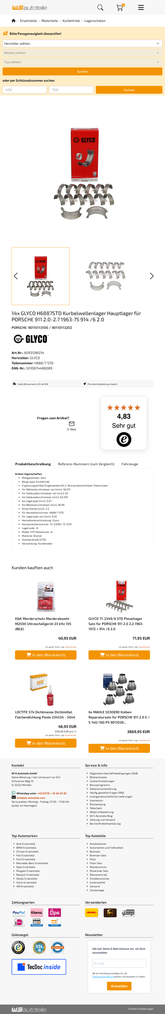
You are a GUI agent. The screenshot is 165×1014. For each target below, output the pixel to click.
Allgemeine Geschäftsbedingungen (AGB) (114, 773)
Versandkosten (70, 647)
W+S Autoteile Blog (101, 815)
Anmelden (119, 986)
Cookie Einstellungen (102, 780)
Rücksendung (97, 804)
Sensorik (95, 886)
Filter (93, 859)
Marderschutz (98, 866)
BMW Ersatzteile (26, 847)
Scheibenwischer (100, 878)
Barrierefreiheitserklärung (105, 823)
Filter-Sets (96, 863)
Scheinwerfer (97, 882)
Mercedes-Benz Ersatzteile (32, 863)
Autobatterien (98, 843)
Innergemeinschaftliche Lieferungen (111, 796)
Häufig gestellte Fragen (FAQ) (107, 792)
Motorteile (49, 20)
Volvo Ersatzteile (26, 882)
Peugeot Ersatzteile (28, 870)
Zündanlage (97, 890)
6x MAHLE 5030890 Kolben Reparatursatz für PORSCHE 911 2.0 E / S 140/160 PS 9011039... (119, 717)
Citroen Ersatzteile (27, 851)
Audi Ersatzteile (25, 843)
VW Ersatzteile (25, 886)
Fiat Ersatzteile (25, 855)
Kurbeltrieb (71, 20)
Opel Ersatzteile (25, 866)
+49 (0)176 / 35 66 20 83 (52, 793)
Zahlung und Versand (102, 819)
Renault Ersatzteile (27, 874)
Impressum (96, 800)
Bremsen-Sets (98, 855)
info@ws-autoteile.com (31, 797)
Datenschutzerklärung (103, 788)
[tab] (33, 463)
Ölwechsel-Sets (99, 870)
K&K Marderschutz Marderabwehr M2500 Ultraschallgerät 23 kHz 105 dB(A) (43, 623)
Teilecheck (96, 808)
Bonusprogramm (100, 784)
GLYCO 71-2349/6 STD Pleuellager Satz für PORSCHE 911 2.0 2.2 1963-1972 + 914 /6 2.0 (116, 623)
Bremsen (95, 851)
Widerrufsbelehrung (102, 811)
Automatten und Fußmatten (106, 847)
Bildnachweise (98, 777)
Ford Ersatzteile (25, 859)
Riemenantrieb (98, 874)
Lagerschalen (94, 20)
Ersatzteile (28, 20)
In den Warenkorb (45, 654)
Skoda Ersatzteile (26, 878)
